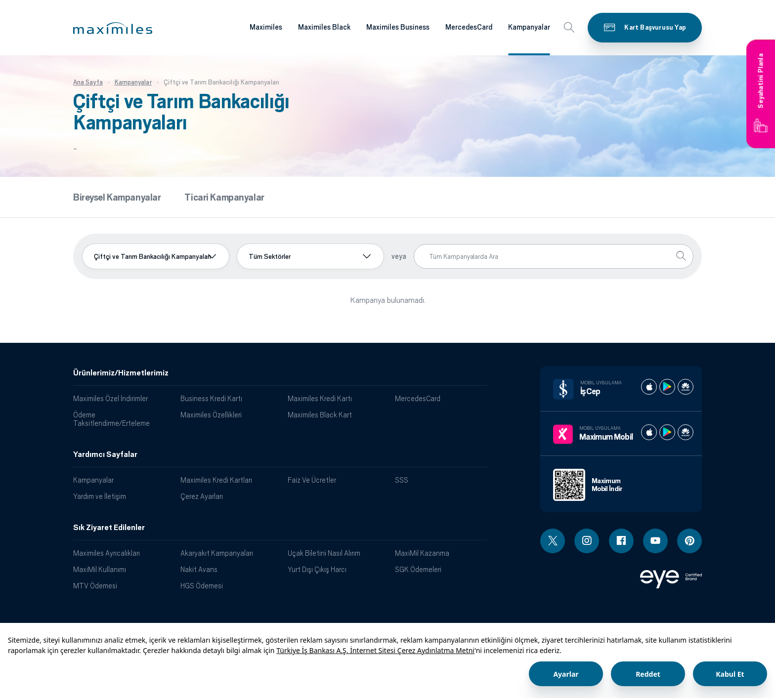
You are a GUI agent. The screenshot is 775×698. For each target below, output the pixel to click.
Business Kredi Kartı (211, 398)
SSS (401, 480)
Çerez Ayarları (201, 496)
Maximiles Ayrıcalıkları (106, 553)
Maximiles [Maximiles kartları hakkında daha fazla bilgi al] (266, 27)
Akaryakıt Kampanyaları (216, 553)
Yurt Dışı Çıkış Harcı (317, 569)
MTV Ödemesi (95, 585)
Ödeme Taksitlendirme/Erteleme (111, 419)
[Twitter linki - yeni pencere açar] (552, 541)
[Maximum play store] (667, 432)
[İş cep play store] (667, 387)
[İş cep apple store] (649, 387)
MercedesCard (417, 398)
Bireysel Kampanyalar (117, 197)
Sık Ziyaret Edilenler (109, 527)
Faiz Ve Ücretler (312, 480)
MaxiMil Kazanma (422, 553)
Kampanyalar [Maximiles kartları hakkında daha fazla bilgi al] (529, 27)
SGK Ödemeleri (418, 569)
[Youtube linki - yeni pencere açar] (655, 541)
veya (398, 256)
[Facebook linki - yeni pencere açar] (621, 541)
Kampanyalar (93, 480)
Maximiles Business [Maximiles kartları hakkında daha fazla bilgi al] (398, 27)
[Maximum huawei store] (685, 432)
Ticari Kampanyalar (224, 197)
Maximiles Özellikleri (211, 415)
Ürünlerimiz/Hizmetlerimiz (121, 373)
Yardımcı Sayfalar (105, 454)
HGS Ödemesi (201, 585)
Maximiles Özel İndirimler (110, 398)
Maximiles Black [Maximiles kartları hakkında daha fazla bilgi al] (324, 27)
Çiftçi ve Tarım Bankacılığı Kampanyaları (152, 256)
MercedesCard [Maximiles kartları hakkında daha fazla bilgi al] (468, 27)
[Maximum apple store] (649, 432)
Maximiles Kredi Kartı (320, 398)
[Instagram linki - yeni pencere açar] (586, 541)
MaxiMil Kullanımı (99, 569)
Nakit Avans (198, 569)
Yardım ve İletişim (99, 496)
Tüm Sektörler (270, 256)
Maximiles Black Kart (320, 415)
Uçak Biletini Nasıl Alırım (324, 553)
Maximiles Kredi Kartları (216, 480)
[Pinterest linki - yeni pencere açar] (689, 541)
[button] (112, 28)
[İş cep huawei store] (685, 387)
